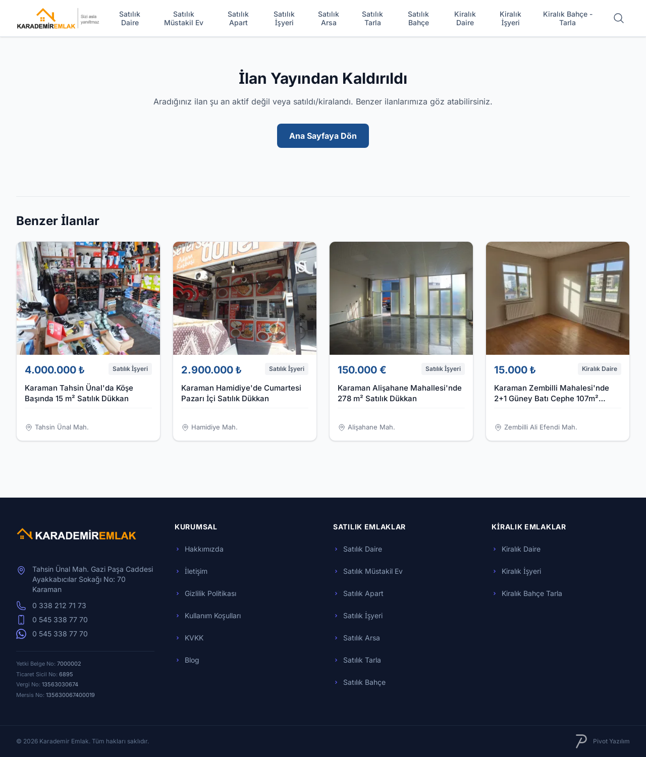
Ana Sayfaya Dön (323, 136)
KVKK (189, 637)
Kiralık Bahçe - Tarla (568, 18)
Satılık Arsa (328, 18)
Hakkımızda (199, 549)
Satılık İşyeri (284, 18)
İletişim (191, 571)
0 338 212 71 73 (51, 606)
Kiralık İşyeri (510, 18)
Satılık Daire (129, 18)
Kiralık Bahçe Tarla (527, 593)
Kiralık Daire (465, 18)
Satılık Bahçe (418, 18)
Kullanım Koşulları (208, 615)
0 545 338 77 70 (52, 620)
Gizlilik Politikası (205, 593)
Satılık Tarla (372, 18)
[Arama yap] (619, 18)
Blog (187, 660)
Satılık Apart (238, 18)
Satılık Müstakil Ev (183, 18)
